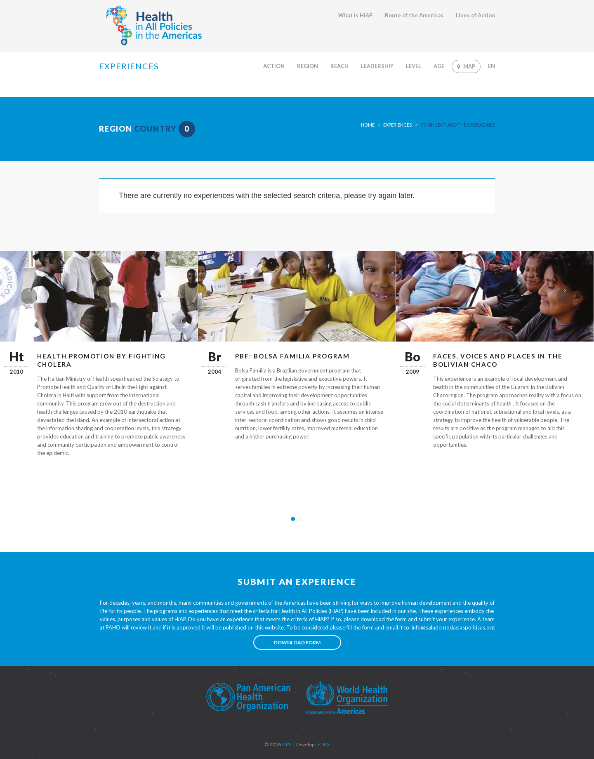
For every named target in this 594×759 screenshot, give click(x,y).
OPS (286, 744)
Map (466, 66)
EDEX (323, 744)
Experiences (397, 124)
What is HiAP (355, 15)
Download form (297, 642)
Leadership (377, 66)
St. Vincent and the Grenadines (457, 124)
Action (274, 66)
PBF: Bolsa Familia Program (292, 356)
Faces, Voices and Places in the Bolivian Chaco (498, 360)
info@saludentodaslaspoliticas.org (453, 627)
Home (368, 124)
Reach (339, 66)
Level (413, 66)
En (491, 66)
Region (307, 66)
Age (439, 66)
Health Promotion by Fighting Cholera (101, 360)
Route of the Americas (414, 15)
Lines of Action (475, 15)
